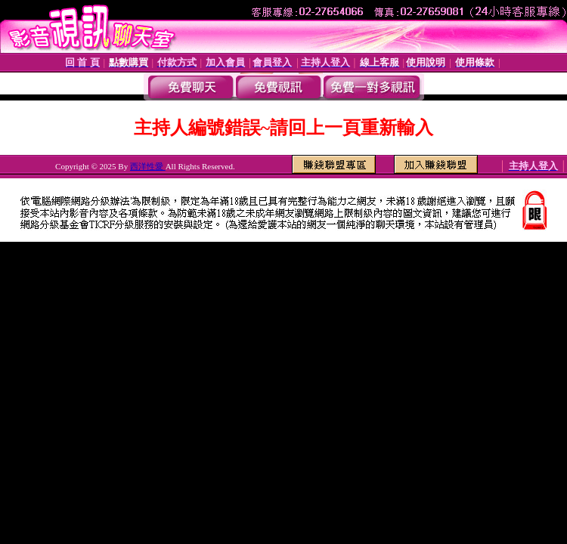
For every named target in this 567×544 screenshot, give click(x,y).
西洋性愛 (148, 166)
